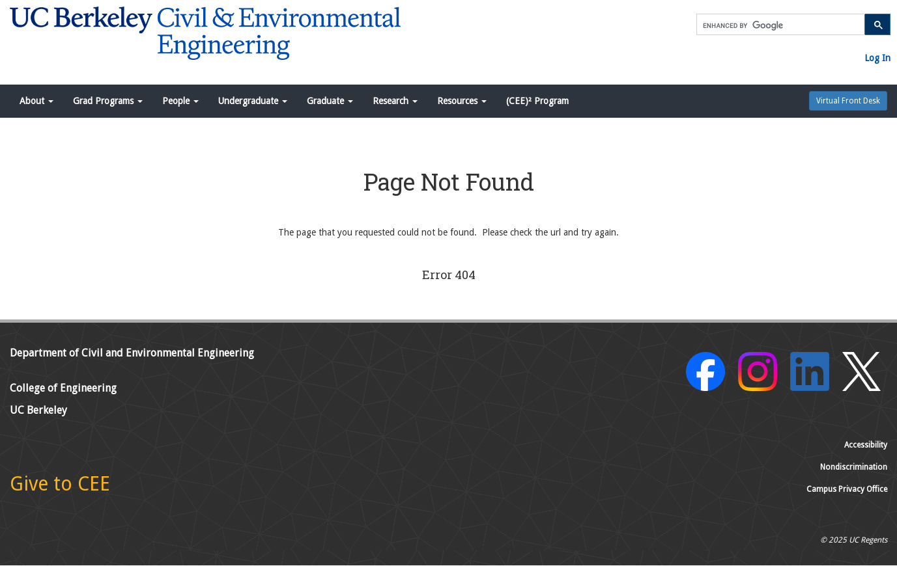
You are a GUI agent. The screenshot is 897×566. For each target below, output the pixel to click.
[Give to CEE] (60, 487)
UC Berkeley (38, 410)
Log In (877, 58)
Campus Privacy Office (846, 489)
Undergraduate (252, 101)
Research (395, 101)
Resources (462, 101)
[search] (779, 25)
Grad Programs (108, 101)
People (180, 101)
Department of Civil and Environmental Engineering (132, 353)
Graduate (330, 101)
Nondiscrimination (853, 467)
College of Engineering (63, 388)
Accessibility (865, 445)
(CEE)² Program (537, 101)
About (36, 101)
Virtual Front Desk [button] (848, 100)
